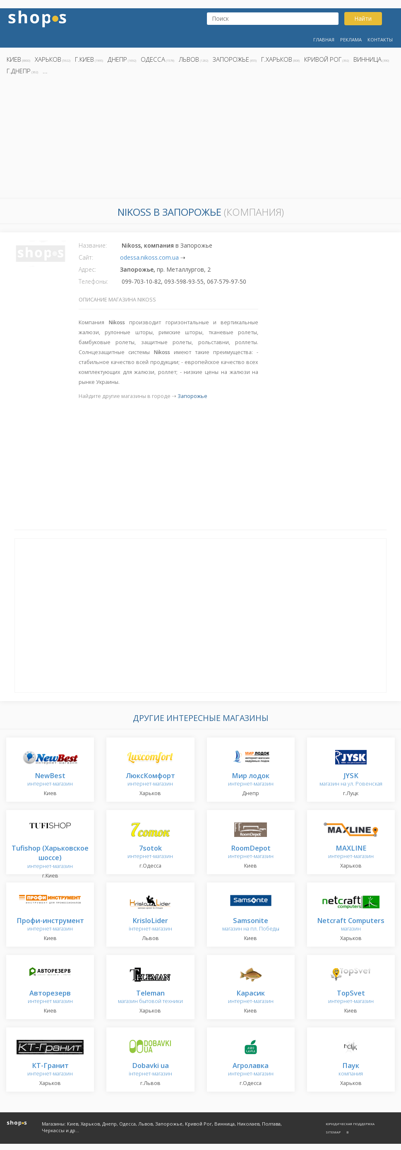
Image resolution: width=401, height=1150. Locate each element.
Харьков (48, 59)
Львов (189, 59)
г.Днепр (19, 71)
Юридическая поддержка (350, 1123)
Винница (367, 59)
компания (351, 1070)
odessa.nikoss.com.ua (149, 257)
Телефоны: (93, 281)
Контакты (380, 39)
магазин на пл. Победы (250, 925)
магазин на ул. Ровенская (350, 780)
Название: (93, 245)
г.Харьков (276, 59)
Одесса (153, 59)
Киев (14, 59)
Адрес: (87, 269)
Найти (363, 18)
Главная (323, 39)
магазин (350, 925)
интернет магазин (50, 997)
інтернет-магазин (150, 925)
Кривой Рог (322, 59)
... (45, 71)
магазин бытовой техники (150, 997)
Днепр (117, 59)
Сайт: (86, 257)
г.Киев (84, 59)
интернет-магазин (50, 780)
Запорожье (231, 59)
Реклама (351, 39)
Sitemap (333, 1132)
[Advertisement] (200, 139)
